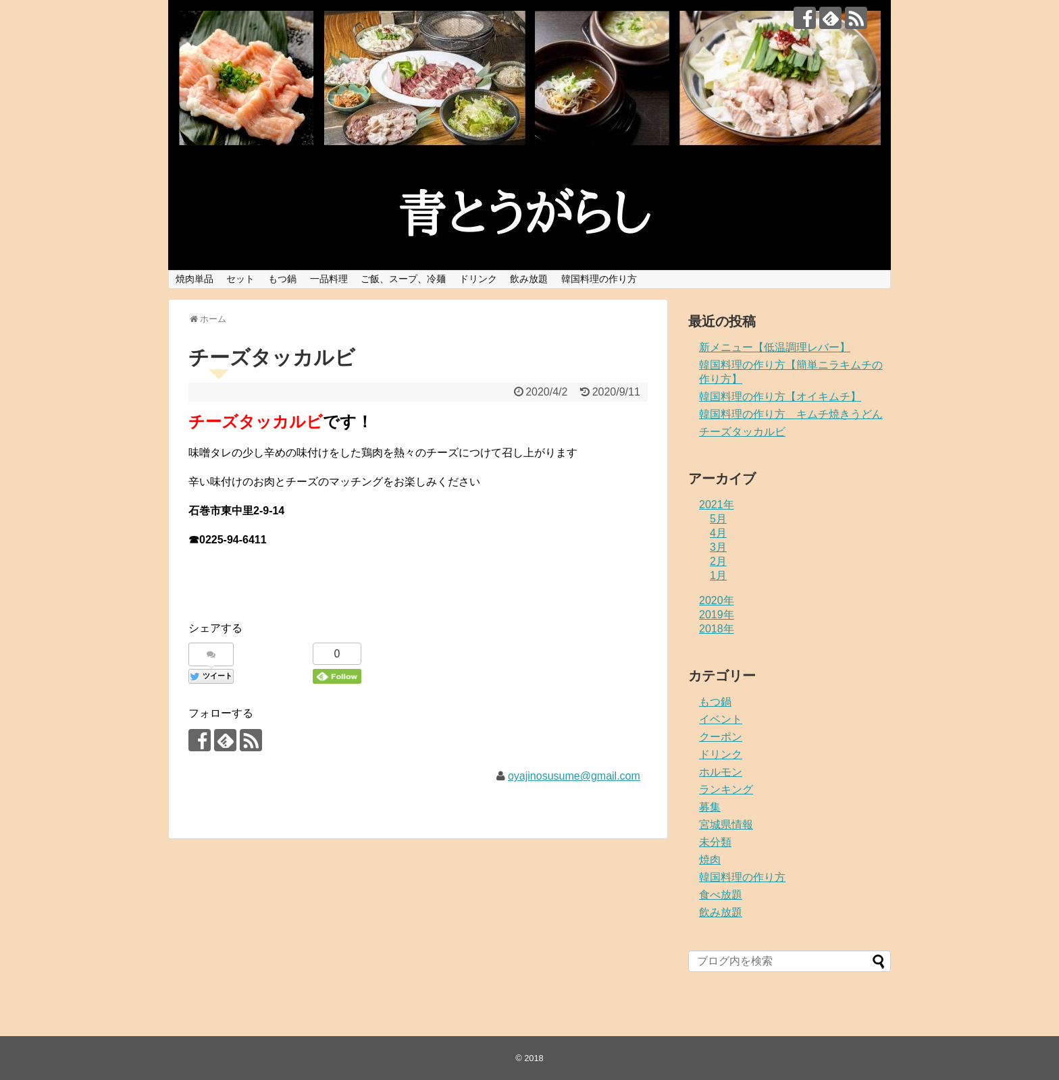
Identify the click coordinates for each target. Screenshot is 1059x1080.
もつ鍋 (282, 278)
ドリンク (478, 278)
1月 (718, 575)
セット (240, 278)
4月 (718, 533)
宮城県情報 (726, 824)
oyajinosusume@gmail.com (574, 776)
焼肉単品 (194, 278)
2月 (718, 561)
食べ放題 (720, 894)
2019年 (716, 614)
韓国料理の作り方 (599, 278)
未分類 (715, 842)
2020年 (716, 600)
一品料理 (329, 278)
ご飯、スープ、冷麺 (403, 278)
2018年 (716, 628)
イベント (720, 719)
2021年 (716, 504)
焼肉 (710, 859)
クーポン (720, 736)
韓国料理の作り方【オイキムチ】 (780, 396)
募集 (710, 807)
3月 (718, 547)
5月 (718, 518)
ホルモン (720, 772)
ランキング (726, 789)
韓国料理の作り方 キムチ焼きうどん (791, 414)
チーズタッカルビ (742, 431)
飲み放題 (529, 278)
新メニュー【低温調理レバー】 (774, 347)
